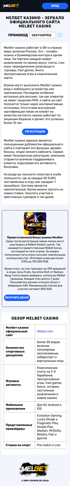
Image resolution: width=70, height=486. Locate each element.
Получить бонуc (17, 297)
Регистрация (35, 131)
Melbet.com (45, 331)
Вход (55, 6)
